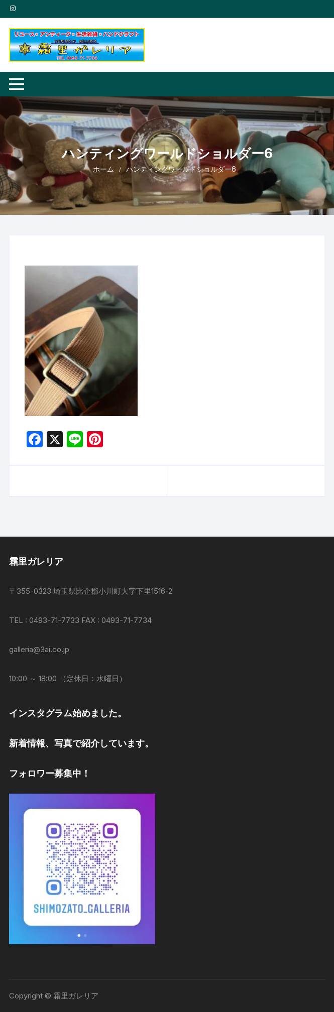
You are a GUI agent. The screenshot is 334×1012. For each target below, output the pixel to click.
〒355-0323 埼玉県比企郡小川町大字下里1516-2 (90, 591)
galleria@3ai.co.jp (39, 649)
